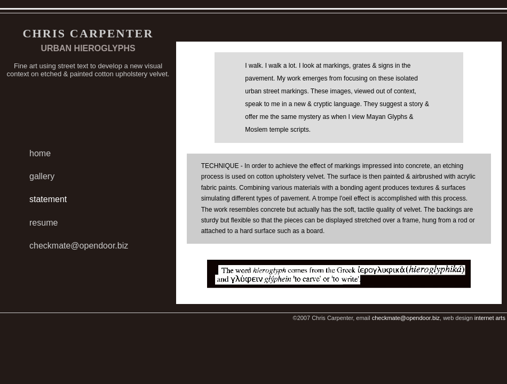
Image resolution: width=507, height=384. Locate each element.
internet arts (489, 318)
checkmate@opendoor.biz (78, 245)
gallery (41, 176)
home (40, 153)
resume (43, 222)
